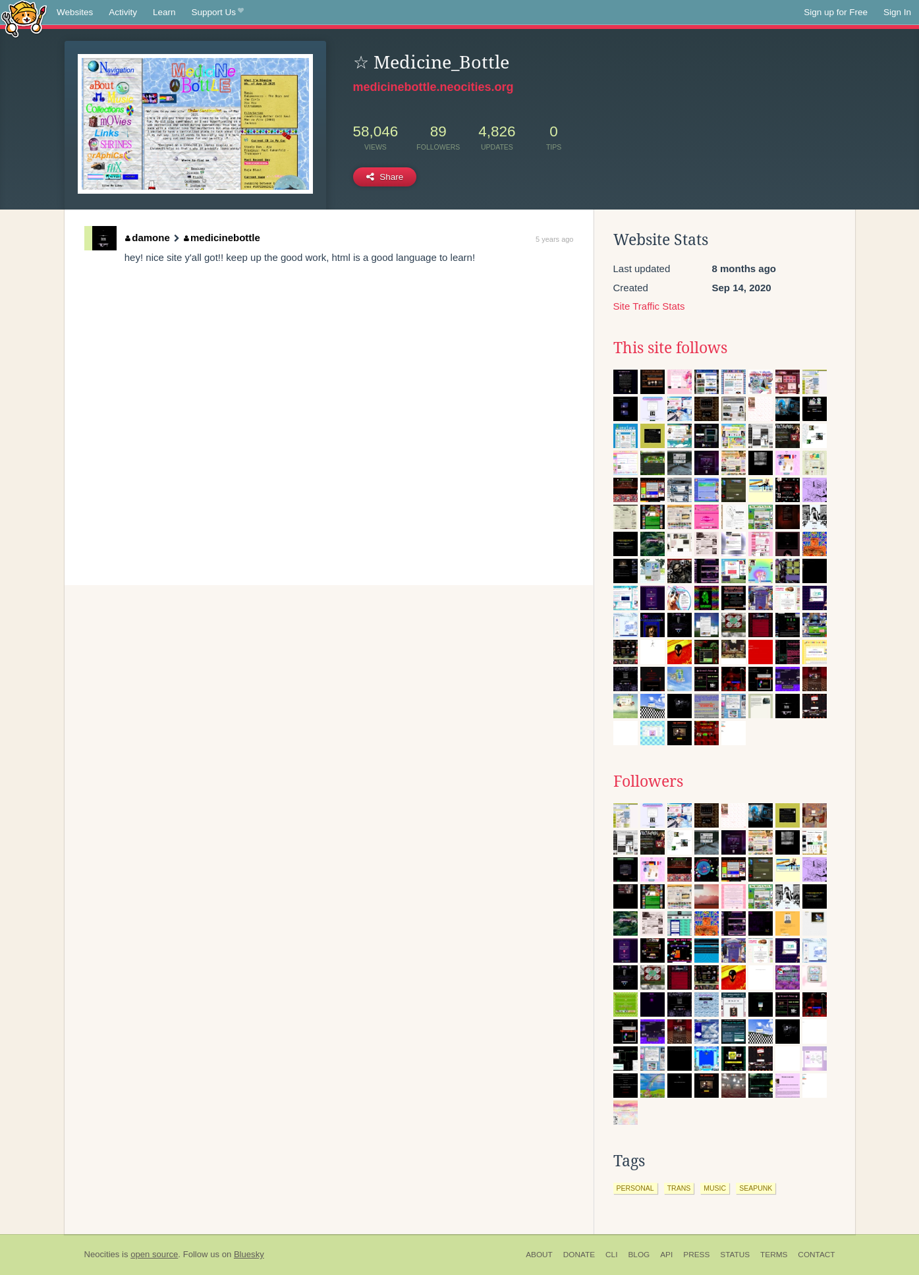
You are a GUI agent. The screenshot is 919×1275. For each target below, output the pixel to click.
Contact (816, 1254)
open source (154, 1254)
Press (696, 1254)
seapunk (755, 1188)
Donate (579, 1254)
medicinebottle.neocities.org (433, 87)
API (666, 1254)
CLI (611, 1254)
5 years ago (554, 239)
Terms (773, 1254)
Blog (639, 1254)
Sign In (897, 12)
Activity (123, 12)
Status (735, 1254)
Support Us (218, 12)
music (715, 1188)
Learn (164, 12)
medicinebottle (222, 237)
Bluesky (249, 1254)
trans (679, 1188)
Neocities (102, 1254)
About (539, 1254)
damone (147, 237)
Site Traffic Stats (649, 306)
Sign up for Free (836, 12)
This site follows (670, 347)
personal (635, 1188)
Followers (648, 781)
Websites (75, 12)
